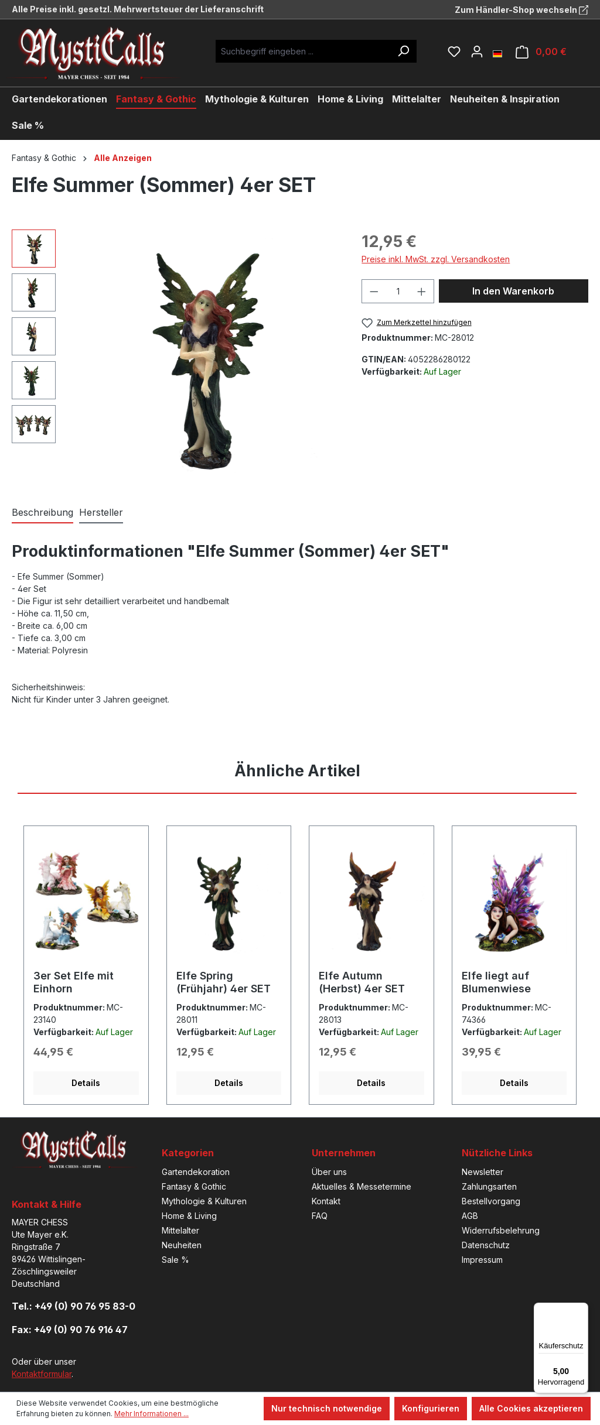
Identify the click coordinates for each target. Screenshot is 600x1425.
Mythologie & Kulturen (204, 1201)
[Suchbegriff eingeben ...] (303, 51)
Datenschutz (486, 1245)
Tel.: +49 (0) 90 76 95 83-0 (73, 1306)
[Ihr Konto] (477, 51)
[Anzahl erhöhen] (422, 291)
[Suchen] (403, 51)
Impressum (482, 1260)
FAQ (320, 1216)
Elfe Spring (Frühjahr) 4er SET (223, 982)
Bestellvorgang (491, 1201)
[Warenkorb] (541, 52)
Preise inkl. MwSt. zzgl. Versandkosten (436, 259)
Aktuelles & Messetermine (361, 1186)
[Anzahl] (398, 291)
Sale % (175, 1260)
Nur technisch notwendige (326, 1408)
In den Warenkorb (513, 291)
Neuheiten (182, 1245)
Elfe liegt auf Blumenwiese (496, 982)
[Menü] (581, 1310)
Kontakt (326, 1201)
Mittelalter (180, 1230)
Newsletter (482, 1172)
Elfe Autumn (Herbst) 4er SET (362, 982)
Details (85, 1083)
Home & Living (189, 1216)
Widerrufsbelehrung (501, 1230)
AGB (470, 1216)
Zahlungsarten (489, 1186)
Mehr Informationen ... (151, 1413)
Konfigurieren (430, 1408)
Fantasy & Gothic (194, 1186)
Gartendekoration (196, 1172)
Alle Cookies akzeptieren (531, 1408)
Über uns (329, 1172)
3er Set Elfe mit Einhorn (73, 982)
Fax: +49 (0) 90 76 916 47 (70, 1329)
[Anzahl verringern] (374, 291)
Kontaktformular (41, 1374)
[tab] (42, 512)
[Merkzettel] (454, 51)
